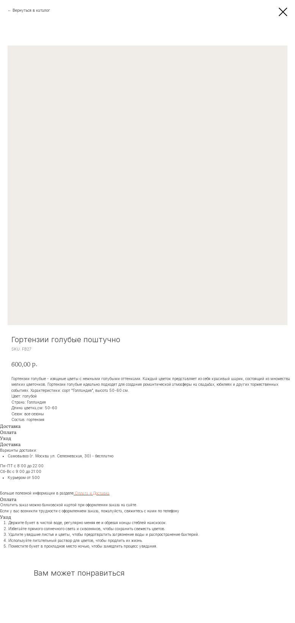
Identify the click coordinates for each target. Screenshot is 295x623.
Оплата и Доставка (92, 493)
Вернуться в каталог (31, 10)
